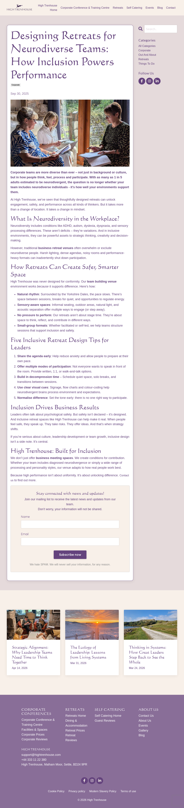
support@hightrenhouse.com (41, 755)
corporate (16, 85)
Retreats (118, 7)
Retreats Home (75, 716)
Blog (160, 7)
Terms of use (128, 792)
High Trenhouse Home (47, 7)
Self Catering (134, 7)
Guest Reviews (105, 721)
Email (25, 534)
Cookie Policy (56, 792)
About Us (144, 721)
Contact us (18, 480)
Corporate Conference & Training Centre (85, 7)
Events (150, 7)
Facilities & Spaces (34, 730)
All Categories (147, 46)
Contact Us (146, 716)
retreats (144, 61)
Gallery (143, 731)
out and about (148, 56)
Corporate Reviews (34, 740)
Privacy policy (76, 792)
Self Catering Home (108, 716)
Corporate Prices (32, 735)
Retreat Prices (75, 731)
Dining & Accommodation (75, 723)
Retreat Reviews (71, 738)
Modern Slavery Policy (102, 792)
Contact (171, 7)
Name (25, 517)
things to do (147, 66)
